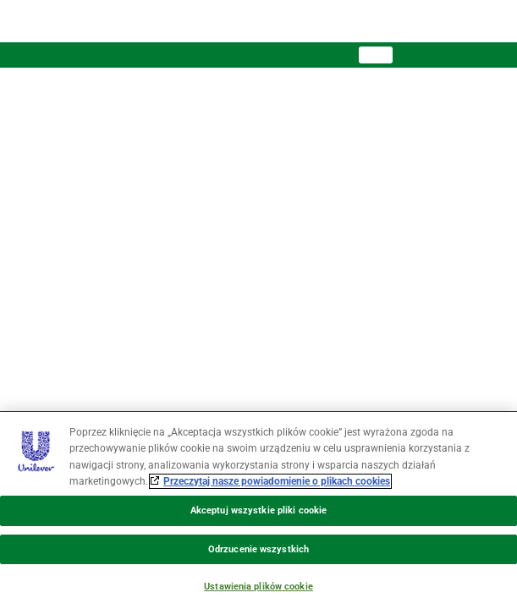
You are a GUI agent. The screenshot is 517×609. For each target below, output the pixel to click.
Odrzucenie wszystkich (258, 549)
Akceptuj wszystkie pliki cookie (258, 510)
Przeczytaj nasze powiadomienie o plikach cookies (276, 481)
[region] (258, 510)
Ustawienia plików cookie (258, 586)
